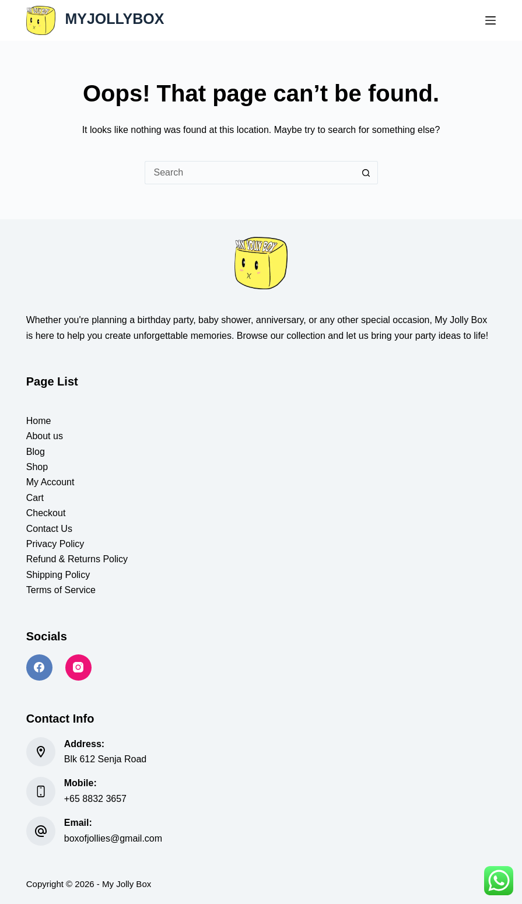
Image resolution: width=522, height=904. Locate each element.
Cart (35, 498)
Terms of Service (61, 590)
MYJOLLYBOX (114, 18)
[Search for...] (250, 172)
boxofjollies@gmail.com (113, 838)
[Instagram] (78, 667)
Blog (35, 452)
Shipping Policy (58, 575)
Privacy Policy (55, 544)
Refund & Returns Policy (77, 559)
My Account (50, 482)
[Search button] (366, 172)
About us (44, 436)
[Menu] (490, 20)
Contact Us (49, 529)
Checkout (46, 513)
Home (38, 421)
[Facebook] (39, 667)
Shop (37, 467)
